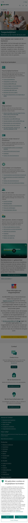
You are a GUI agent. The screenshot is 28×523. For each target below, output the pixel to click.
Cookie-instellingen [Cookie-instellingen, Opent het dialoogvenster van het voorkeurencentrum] (14, 520)
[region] (14, 501)
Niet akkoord (21, 517)
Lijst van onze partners (5, 514)
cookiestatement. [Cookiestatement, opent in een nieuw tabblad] (19, 511)
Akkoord (7, 517)
